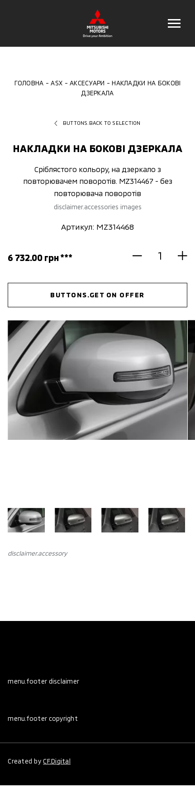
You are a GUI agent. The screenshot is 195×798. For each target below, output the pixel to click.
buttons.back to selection (97, 123)
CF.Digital (57, 761)
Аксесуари (87, 83)
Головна (29, 83)
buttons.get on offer (97, 295)
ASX (56, 83)
